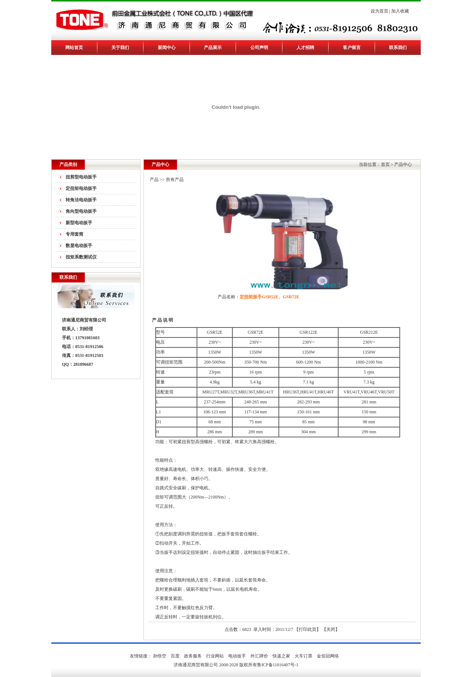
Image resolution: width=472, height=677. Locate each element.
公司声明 (259, 47)
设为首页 (379, 11)
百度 (175, 656)
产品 (154, 179)
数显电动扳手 (79, 245)
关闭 (330, 629)
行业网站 (215, 656)
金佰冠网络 (328, 656)
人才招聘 (305, 47)
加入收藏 (400, 11)
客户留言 (352, 47)
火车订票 (303, 656)
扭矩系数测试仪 (81, 257)
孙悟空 (159, 656)
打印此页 (307, 629)
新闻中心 (167, 47)
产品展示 (213, 47)
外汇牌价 (259, 656)
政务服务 (193, 656)
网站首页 (74, 47)
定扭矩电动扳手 (81, 188)
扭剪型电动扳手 (81, 177)
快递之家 (281, 656)
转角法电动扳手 (81, 199)
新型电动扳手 (79, 222)
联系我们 (398, 47)
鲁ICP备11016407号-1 (277, 664)
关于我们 (120, 47)
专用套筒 (74, 234)
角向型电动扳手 (81, 211)
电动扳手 (237, 656)
